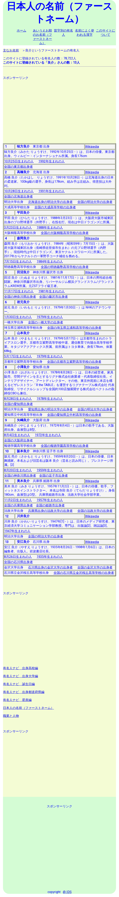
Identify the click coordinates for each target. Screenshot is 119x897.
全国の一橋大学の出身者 (45, 322)
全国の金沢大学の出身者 (94, 567)
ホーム (21, 30)
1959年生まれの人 (50, 470)
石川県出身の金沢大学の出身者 (50, 567)
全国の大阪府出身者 (18, 440)
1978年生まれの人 (50, 398)
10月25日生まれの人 (19, 161)
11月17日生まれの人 (19, 291)
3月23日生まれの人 (18, 227)
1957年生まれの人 (50, 500)
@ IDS (67, 892)
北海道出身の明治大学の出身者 (50, 202)
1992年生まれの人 (51, 161)
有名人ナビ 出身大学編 (20, 676)
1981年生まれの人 (51, 291)
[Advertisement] (59, 108)
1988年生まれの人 (50, 227)
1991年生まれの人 (51, 191)
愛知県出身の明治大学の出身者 (50, 409)
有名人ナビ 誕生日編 (19, 684)
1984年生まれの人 (50, 261)
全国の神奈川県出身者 (20, 297)
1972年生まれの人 (48, 435)
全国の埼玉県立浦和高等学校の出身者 (74, 328)
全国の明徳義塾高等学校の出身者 (65, 267)
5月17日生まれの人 (18, 356)
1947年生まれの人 (17, 531)
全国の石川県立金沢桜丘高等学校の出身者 (84, 573)
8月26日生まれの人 (18, 557)
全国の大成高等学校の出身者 (55, 207)
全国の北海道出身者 (18, 196)
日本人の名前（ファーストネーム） (28, 708)
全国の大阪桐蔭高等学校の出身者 (65, 233)
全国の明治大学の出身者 (94, 202)
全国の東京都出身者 (18, 167)
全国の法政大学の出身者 (94, 511)
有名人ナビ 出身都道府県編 (23, 692)
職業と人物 (11, 716)
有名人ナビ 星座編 (17, 700)
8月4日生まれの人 (17, 435)
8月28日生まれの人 (18, 398)
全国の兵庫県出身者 (18, 505)
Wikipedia (92, 146)
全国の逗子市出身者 (53, 475)
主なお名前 (11, 50)
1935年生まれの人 (50, 557)
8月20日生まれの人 (18, 470)
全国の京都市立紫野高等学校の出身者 (74, 362)
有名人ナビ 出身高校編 (20, 668)
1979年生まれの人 (50, 317)
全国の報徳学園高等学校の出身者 (65, 446)
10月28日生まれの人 (19, 191)
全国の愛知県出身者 (18, 404)
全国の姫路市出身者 (50, 505)
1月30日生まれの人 (18, 317)
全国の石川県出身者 (18, 562)
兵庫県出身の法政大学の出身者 (50, 511)
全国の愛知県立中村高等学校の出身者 (74, 415)
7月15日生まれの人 (18, 261)
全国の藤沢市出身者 (53, 297)
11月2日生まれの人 (18, 500)
